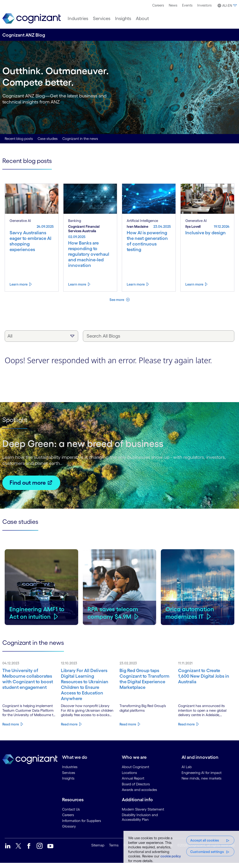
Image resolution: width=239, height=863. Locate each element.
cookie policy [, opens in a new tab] (170, 856)
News (173, 5)
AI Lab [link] (187, 767)
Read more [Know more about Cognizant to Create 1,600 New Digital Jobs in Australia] (186, 724)
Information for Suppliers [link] (81, 821)
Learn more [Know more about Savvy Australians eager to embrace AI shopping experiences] (19, 284)
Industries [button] (78, 18)
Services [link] (68, 773)
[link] (31, 18)
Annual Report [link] (133, 778)
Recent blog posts (19, 139)
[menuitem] (158, 5)
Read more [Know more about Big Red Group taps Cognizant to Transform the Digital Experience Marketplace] (128, 724)
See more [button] (117, 300)
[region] (181, 847)
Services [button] (101, 18)
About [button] (142, 18)
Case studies (48, 139)
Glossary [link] (69, 826)
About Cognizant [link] (135, 767)
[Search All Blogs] (158, 336)
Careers (158, 5)
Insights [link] (68, 778)
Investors (204, 5)
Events (187, 5)
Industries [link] (69, 767)
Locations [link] (129, 773)
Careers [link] (68, 815)
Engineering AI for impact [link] (201, 773)
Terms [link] (114, 845)
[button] (226, 5)
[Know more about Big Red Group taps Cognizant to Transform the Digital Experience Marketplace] (146, 679)
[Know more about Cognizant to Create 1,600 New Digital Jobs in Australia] (205, 676)
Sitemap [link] (97, 845)
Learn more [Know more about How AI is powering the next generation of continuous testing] (136, 284)
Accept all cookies (204, 840)
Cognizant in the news (80, 139)
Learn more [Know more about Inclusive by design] (194, 284)
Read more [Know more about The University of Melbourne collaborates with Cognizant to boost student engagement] (10, 724)
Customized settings (207, 852)
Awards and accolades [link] (139, 790)
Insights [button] (123, 18)
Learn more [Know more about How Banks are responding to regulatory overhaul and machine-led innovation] (77, 284)
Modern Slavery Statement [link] (143, 809)
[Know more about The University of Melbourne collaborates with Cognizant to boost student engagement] (29, 679)
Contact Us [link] (71, 809)
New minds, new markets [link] (201, 778)
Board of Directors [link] (136, 784)
